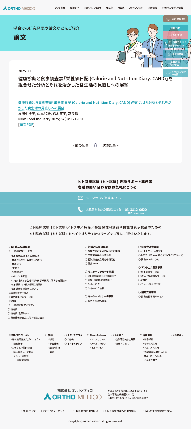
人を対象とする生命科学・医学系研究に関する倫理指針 (39, 280)
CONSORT (17, 272)
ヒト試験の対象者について (25, 288)
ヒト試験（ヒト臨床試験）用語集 (27, 284)
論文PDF (26, 124)
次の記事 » (110, 145)
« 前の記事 (81, 145)
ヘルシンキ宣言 (19, 276)
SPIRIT (15, 268)
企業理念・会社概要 (125, 339)
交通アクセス (122, 343)
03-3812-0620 (136, 209)
